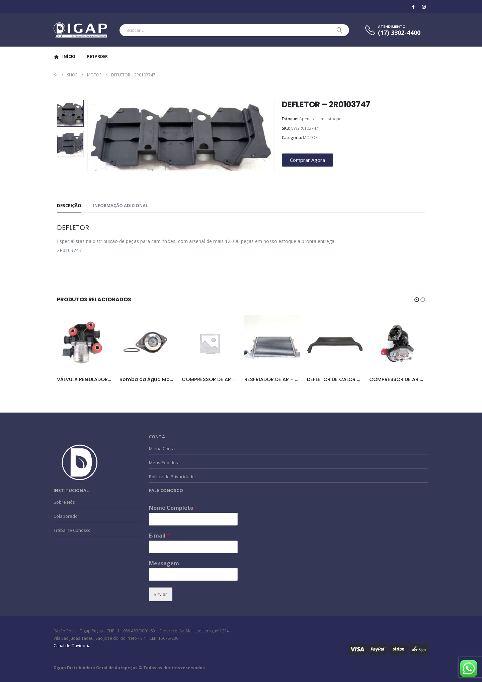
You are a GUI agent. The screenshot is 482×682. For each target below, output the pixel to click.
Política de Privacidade (172, 477)
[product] (85, 343)
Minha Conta (162, 448)
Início (64, 56)
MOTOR (310, 137)
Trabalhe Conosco (72, 530)
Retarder (97, 56)
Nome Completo (173, 507)
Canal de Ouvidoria (72, 645)
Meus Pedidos (163, 462)
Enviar (160, 594)
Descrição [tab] (69, 205)
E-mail (159, 535)
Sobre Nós (64, 502)
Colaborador (66, 516)
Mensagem (164, 563)
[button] (417, 300)
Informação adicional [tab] (120, 205)
